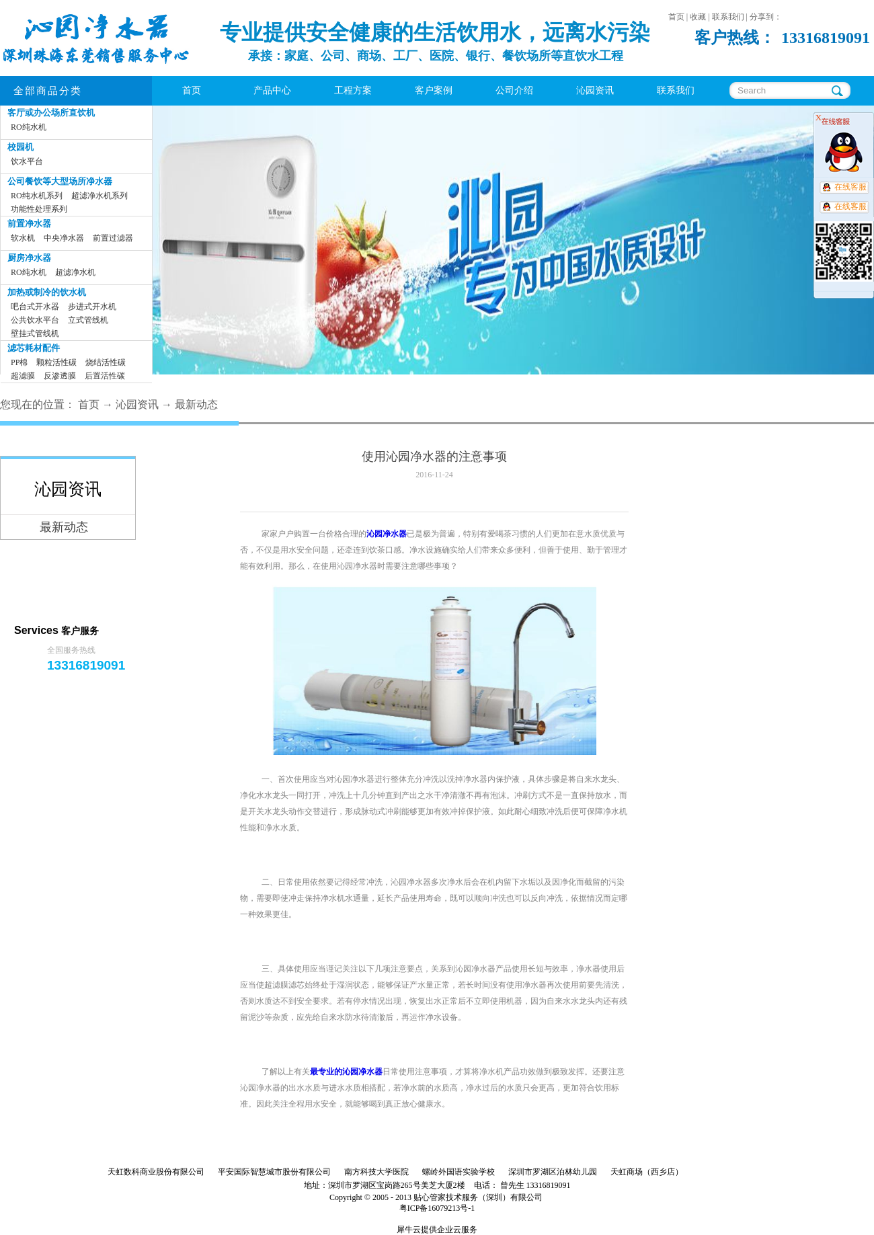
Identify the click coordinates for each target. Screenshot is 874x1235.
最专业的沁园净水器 (346, 1071)
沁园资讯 (137, 404)
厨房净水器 (29, 258)
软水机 (23, 238)
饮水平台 (27, 161)
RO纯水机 (28, 127)
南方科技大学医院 (376, 1172)
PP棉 (19, 362)
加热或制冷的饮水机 (46, 292)
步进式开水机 (92, 306)
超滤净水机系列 (99, 195)
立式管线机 (88, 320)
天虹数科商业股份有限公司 (156, 1172)
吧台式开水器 (35, 306)
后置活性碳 (105, 376)
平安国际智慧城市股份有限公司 (274, 1172)
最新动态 (196, 404)
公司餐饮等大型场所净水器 (59, 181)
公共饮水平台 (35, 320)
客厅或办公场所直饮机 (51, 113)
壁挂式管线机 (35, 333)
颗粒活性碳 (56, 362)
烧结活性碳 (105, 362)
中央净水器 (64, 238)
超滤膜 (23, 376)
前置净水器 (29, 223)
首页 (191, 90)
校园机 (20, 147)
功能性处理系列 (39, 209)
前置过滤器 (113, 238)
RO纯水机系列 (37, 195)
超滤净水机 (75, 272)
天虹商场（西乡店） (646, 1172)
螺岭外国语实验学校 (458, 1172)
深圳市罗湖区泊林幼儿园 (552, 1172)
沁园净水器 (386, 534)
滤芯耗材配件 (33, 348)
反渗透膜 (60, 376)
